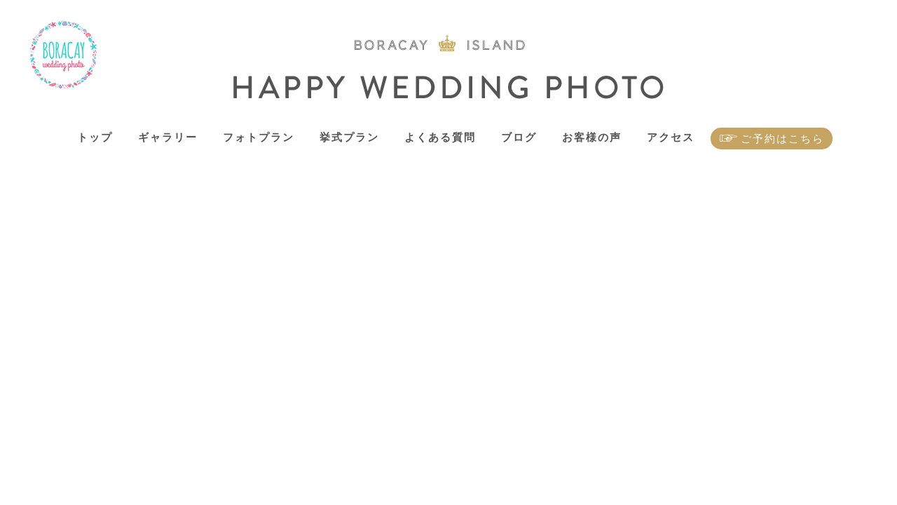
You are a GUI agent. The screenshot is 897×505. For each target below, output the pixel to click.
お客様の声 (592, 137)
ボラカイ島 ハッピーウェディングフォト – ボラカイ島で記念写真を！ (64, 55)
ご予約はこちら (782, 138)
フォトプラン (258, 137)
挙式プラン (349, 137)
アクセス (670, 137)
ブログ (519, 137)
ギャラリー (168, 137)
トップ (95, 137)
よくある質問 (440, 137)
